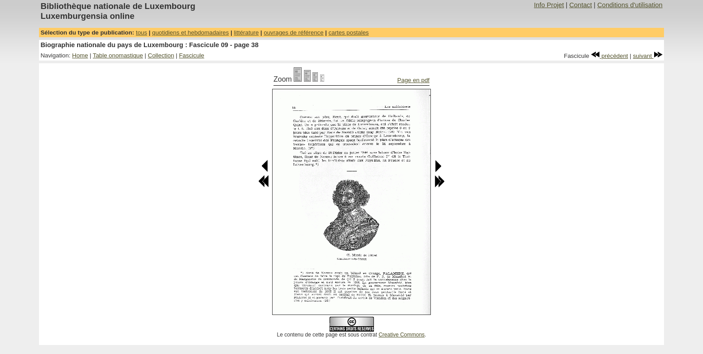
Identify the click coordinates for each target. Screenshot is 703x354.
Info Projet (549, 5)
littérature (246, 32)
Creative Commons (401, 335)
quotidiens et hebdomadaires (190, 32)
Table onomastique (118, 55)
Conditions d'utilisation (629, 5)
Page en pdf (413, 80)
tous (141, 32)
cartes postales (349, 32)
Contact (580, 5)
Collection (161, 55)
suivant (648, 55)
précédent (609, 55)
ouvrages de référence (293, 32)
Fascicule (191, 55)
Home (80, 55)
